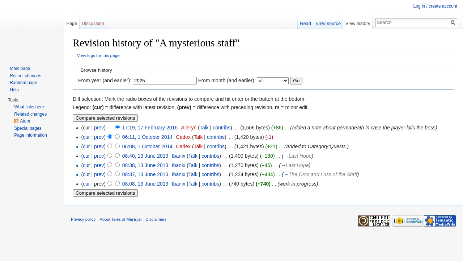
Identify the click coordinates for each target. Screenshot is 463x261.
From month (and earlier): (227, 80)
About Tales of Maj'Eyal (121, 219)
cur (86, 137)
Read (305, 23)
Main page (20, 68)
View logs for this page (98, 55)
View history (357, 23)
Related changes (30, 114)
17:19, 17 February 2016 (150, 127)
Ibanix (178, 156)
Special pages (27, 128)
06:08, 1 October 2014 (147, 146)
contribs (221, 127)
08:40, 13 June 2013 (145, 156)
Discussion (93, 23)
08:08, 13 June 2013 (145, 184)
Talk (204, 127)
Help (14, 89)
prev (99, 127)
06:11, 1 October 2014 (147, 137)
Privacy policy (83, 219)
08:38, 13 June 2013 (145, 165)
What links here (29, 106)
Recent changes (25, 75)
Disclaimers (156, 219)
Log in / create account (435, 6)
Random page (23, 82)
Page (71, 23)
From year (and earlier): (104, 80)
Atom (25, 121)
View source (328, 23)
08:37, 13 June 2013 (145, 174)
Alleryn (189, 127)
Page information (30, 135)
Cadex (183, 137)
